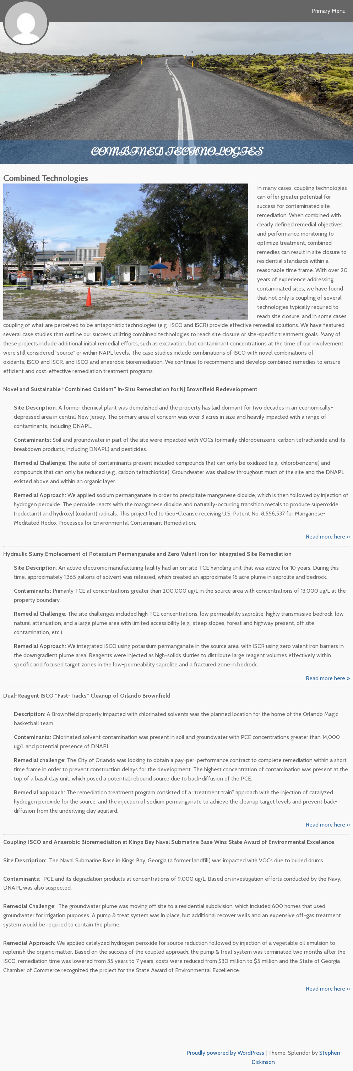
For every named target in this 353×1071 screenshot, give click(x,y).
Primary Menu (329, 10)
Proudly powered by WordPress (225, 1052)
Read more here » (328, 536)
